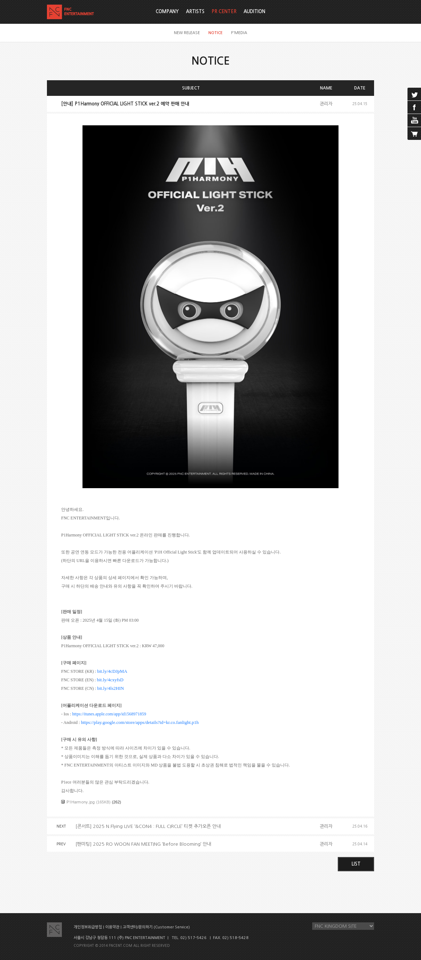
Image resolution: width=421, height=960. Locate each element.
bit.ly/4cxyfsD (110, 679)
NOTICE (215, 33)
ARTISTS (195, 11)
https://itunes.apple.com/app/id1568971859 (109, 713)
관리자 (326, 104)
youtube (414, 120)
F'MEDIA (239, 33)
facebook (414, 107)
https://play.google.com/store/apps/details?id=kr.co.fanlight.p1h (140, 722)
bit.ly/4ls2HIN (110, 688)
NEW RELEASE (187, 33)
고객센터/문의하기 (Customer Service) (156, 927)
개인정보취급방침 (88, 927)
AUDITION (254, 11)
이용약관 (112, 927)
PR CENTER (224, 11)
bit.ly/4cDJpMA (112, 671)
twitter (414, 94)
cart (414, 133)
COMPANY (167, 11)
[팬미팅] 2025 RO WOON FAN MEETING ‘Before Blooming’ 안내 (143, 844)
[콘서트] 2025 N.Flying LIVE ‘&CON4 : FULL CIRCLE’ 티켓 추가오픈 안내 (148, 826)
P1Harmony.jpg (80, 801)
